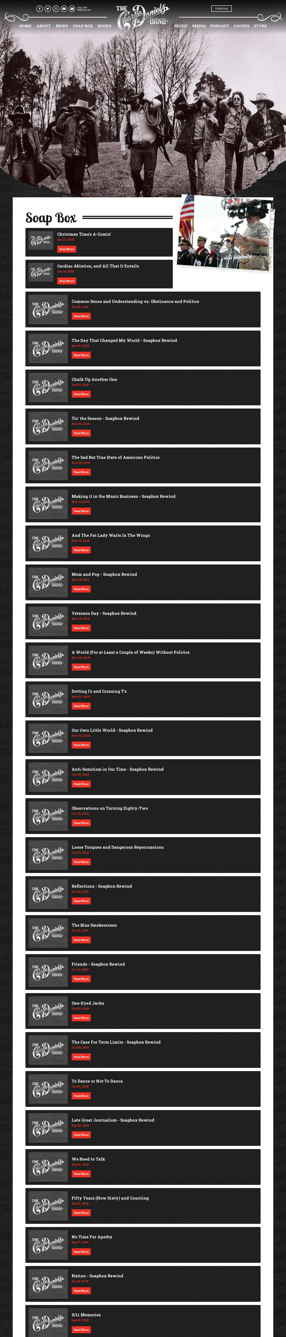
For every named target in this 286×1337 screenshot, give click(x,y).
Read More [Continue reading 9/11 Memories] (81, 1330)
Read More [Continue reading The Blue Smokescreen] (81, 940)
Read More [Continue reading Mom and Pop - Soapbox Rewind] (81, 589)
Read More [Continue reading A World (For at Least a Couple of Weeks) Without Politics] (81, 667)
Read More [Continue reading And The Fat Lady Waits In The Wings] (81, 550)
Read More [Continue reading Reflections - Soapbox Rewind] (81, 901)
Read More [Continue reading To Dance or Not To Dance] (81, 1096)
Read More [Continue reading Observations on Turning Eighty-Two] (81, 823)
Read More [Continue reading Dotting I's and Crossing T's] (81, 706)
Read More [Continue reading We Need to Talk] (81, 1174)
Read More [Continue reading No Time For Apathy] (81, 1252)
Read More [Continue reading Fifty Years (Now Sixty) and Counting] (81, 1213)
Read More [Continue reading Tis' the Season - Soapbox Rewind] (81, 433)
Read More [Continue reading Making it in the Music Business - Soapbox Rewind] (81, 511)
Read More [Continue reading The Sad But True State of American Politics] (81, 472)
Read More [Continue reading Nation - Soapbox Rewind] (81, 1291)
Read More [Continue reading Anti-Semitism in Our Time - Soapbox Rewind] (81, 784)
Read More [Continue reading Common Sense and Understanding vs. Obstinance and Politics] (81, 316)
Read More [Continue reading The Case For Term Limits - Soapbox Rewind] (81, 1057)
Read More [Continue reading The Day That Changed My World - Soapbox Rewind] (81, 355)
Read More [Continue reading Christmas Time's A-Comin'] (66, 249)
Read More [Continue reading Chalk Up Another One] (81, 394)
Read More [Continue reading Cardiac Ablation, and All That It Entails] (66, 281)
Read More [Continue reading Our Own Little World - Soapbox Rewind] (81, 745)
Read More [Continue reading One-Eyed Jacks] (81, 1018)
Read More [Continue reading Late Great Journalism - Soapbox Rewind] (81, 1135)
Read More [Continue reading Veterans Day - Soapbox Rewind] (81, 628)
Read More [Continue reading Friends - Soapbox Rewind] (81, 979)
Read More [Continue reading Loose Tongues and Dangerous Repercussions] (81, 862)
